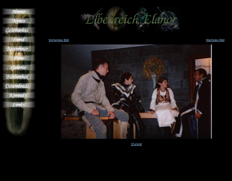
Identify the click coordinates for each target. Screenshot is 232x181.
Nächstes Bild (215, 40)
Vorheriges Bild (59, 40)
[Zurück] (136, 144)
